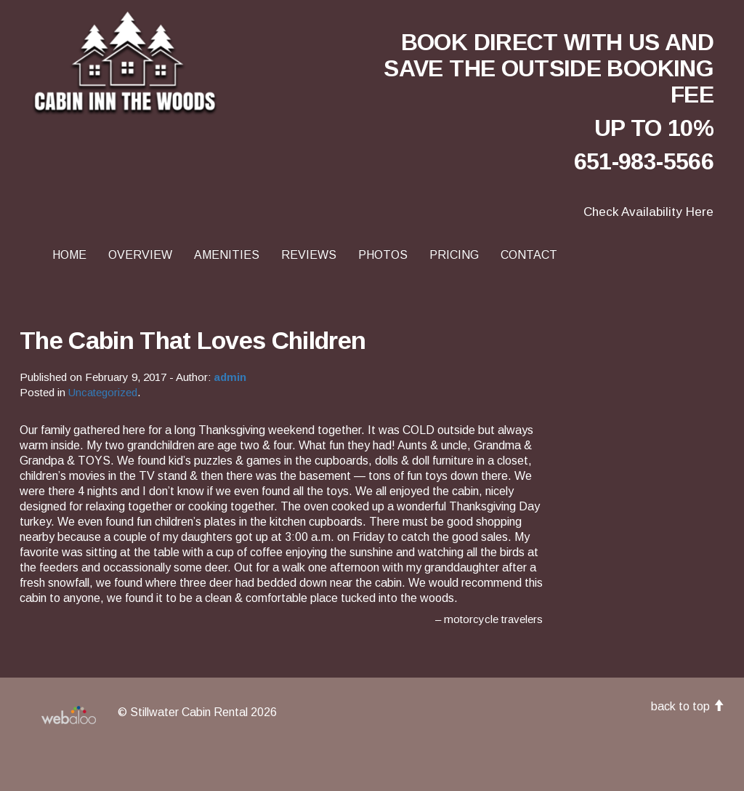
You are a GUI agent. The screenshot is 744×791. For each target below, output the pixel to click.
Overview (140, 255)
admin (230, 377)
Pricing (454, 255)
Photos (383, 255)
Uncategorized (102, 392)
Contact (529, 255)
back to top (687, 706)
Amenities (226, 255)
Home (69, 255)
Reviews (308, 255)
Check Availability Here (648, 212)
